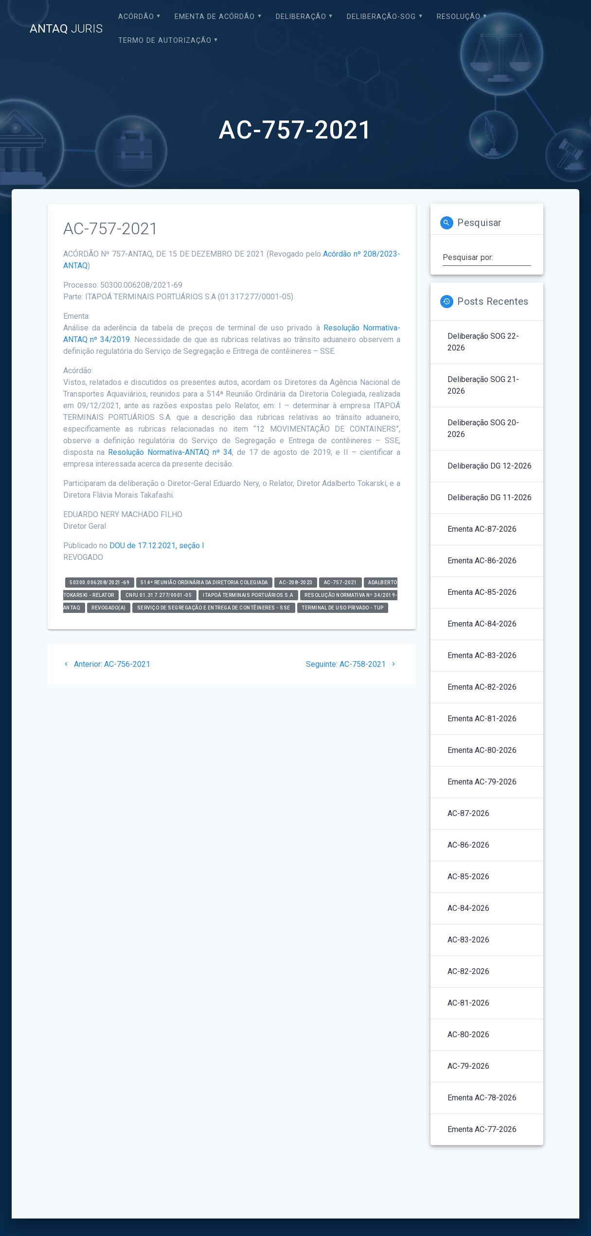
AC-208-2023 (296, 582)
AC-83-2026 (468, 939)
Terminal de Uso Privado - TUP (343, 607)
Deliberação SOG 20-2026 (483, 428)
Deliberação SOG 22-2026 (483, 341)
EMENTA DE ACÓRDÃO (215, 17)
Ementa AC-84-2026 (482, 623)
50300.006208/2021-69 (99, 582)
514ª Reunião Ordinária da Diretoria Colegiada (204, 582)
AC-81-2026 (468, 1003)
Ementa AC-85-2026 (482, 592)
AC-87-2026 (468, 813)
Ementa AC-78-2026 (482, 1097)
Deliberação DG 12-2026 (490, 465)
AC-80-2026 (468, 1034)
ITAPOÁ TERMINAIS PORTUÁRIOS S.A (248, 595)
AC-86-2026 (468, 845)
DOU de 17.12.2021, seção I (156, 545)
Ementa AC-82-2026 (482, 687)
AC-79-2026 (468, 1066)
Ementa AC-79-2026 (482, 781)
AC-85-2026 (468, 876)
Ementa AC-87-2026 (482, 529)
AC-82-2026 (468, 971)
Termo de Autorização (165, 40)
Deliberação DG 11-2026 (490, 497)
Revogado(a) (108, 607)
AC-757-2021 (341, 582)
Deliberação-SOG (381, 17)
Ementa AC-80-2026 (482, 750)
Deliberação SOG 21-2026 (483, 385)
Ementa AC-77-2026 (482, 1129)
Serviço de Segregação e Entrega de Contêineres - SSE (213, 607)
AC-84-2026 (468, 908)
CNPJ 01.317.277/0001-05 (158, 595)
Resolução (459, 17)
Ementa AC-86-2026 (482, 560)
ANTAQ (66, 29)
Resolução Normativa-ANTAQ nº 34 (170, 452)
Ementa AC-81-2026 (482, 718)
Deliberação (301, 17)
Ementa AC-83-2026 (482, 655)
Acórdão (136, 17)
